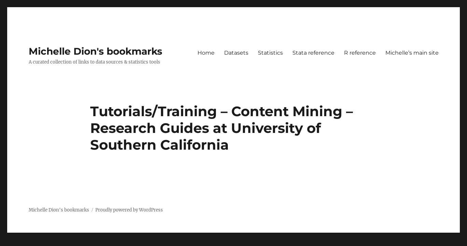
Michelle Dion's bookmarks (95, 51)
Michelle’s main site (412, 53)
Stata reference (313, 53)
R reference (360, 53)
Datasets (236, 53)
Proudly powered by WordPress (129, 210)
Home (206, 53)
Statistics (270, 53)
